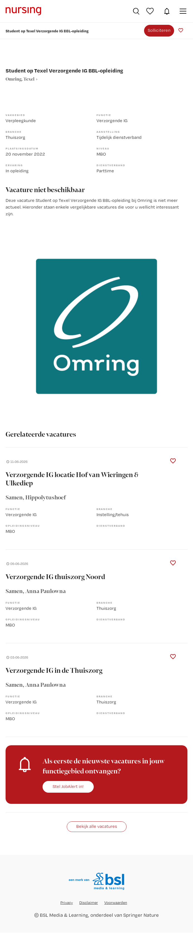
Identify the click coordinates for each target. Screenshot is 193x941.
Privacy (66, 902)
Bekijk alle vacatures (96, 826)
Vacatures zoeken (136, 11)
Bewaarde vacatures (150, 11)
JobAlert (167, 11)
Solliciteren (159, 30)
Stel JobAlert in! (68, 786)
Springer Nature (141, 915)
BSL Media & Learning (64, 915)
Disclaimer (88, 902)
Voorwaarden (115, 902)
